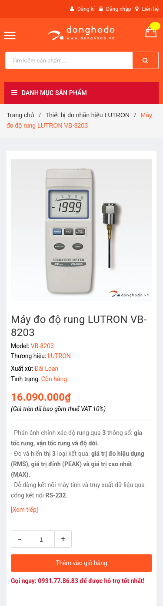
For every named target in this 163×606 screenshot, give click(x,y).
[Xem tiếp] (24, 509)
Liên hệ (150, 9)
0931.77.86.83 (58, 580)
